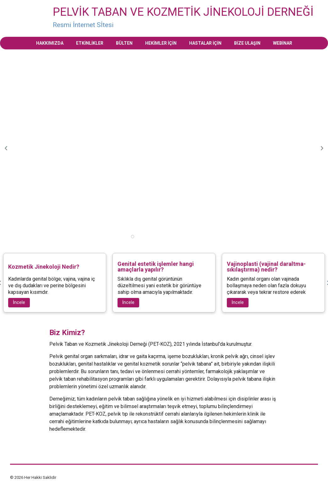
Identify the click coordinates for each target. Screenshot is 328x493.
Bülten (124, 43)
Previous (6, 148)
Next (321, 148)
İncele (19, 302)
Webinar (282, 43)
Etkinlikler (89, 43)
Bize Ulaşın (247, 43)
